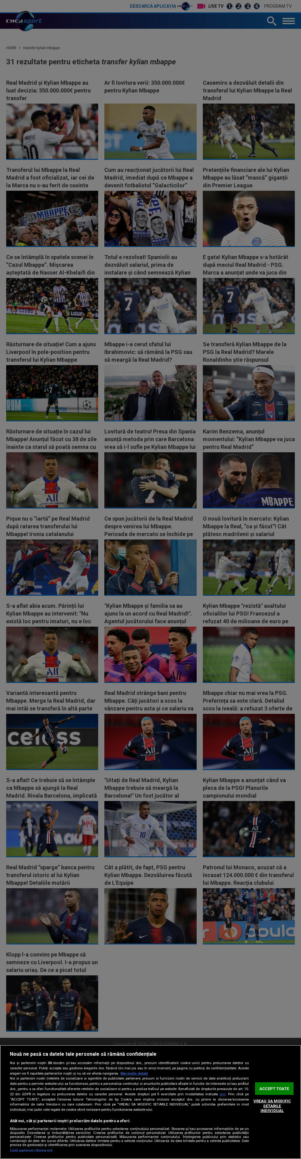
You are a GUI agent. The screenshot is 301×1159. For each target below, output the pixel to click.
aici (222, 1094)
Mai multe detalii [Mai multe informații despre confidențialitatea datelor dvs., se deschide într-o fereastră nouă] (134, 1074)
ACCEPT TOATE (274, 1088)
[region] (150, 1102)
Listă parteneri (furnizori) (31, 1150)
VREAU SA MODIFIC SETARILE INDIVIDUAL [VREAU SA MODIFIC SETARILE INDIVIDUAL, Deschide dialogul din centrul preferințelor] (272, 1106)
